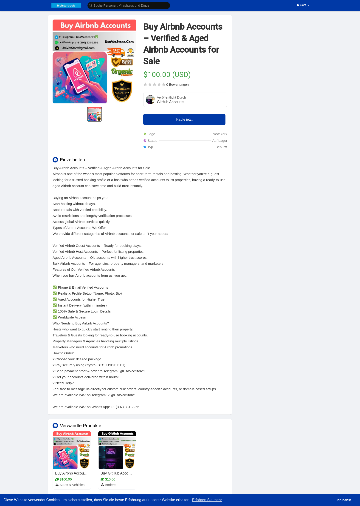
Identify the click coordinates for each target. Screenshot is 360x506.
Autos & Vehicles (71, 485)
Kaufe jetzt (184, 119)
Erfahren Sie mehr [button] (207, 500)
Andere (110, 485)
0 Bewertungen (177, 84)
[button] (129, 5)
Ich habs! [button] (344, 500)
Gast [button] (303, 5)
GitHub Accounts (170, 102)
